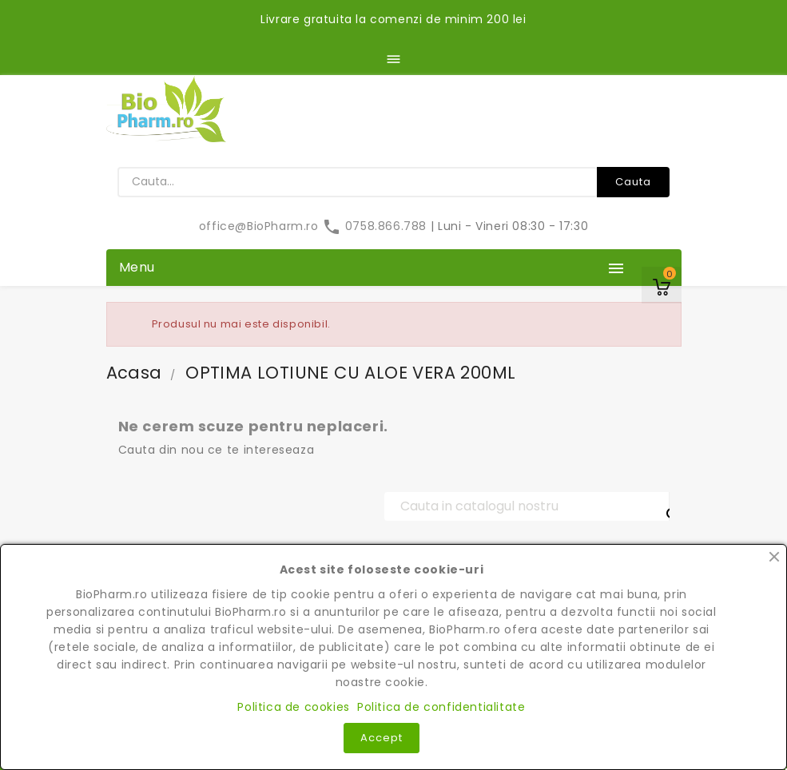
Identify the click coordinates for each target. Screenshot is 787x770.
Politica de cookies (293, 707)
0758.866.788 (376, 226)
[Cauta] (527, 506)
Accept (381, 737)
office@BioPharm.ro (260, 226)
